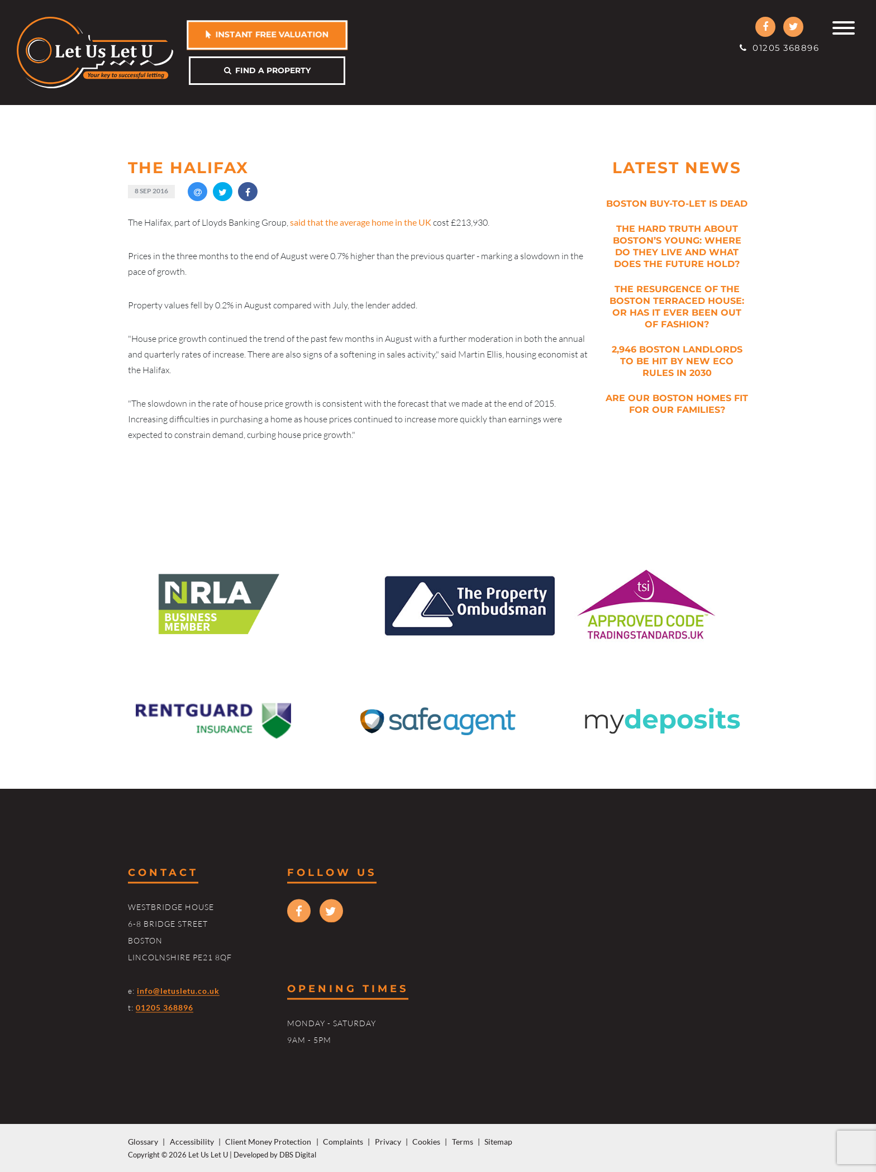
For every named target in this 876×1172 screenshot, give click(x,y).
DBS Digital (297, 1154)
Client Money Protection (268, 1141)
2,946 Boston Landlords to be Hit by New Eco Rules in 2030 (677, 361)
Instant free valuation (267, 34)
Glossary (143, 1141)
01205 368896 (779, 47)
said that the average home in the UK (360, 222)
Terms (462, 1141)
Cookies (426, 1141)
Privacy (388, 1141)
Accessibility (192, 1141)
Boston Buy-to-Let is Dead (677, 203)
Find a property (267, 70)
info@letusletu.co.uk (178, 990)
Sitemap (498, 1141)
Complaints (343, 1141)
